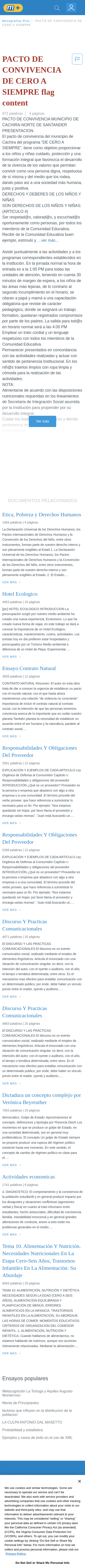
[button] (77, 82)
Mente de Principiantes (20, 1403)
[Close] (80, 1490)
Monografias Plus (16, 21)
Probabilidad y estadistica (22, 1430)
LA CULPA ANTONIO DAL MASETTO (32, 1422)
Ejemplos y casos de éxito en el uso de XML (37, 1438)
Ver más (42, 421)
